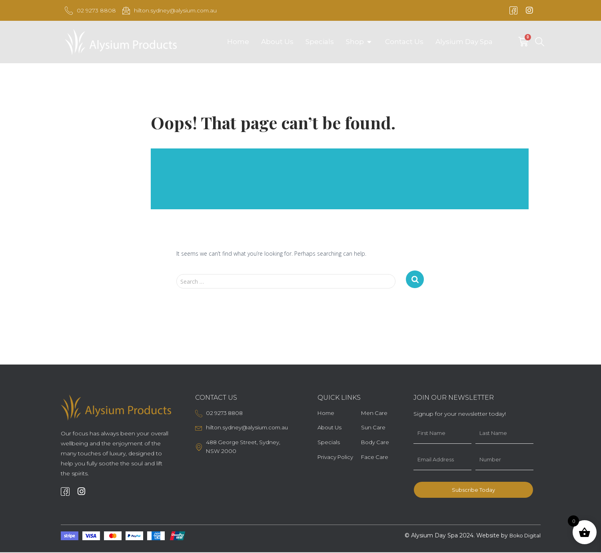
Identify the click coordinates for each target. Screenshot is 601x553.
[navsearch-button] (540, 43)
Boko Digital (523, 536)
